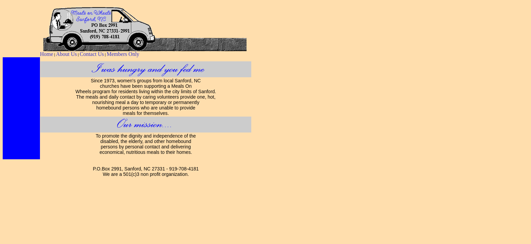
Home (46, 54)
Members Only (123, 54)
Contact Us (92, 54)
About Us (66, 54)
